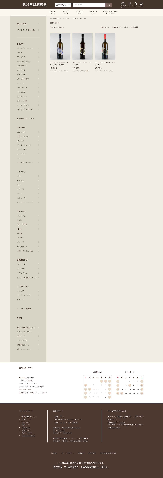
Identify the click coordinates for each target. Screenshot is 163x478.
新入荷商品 (21, 23)
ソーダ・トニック (24, 295)
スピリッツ (66, 18)
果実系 (19, 220)
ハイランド (21, 70)
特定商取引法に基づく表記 (108, 453)
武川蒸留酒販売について (26, 327)
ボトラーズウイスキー (25, 118)
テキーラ (20, 189)
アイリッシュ (22, 87)
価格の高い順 (116, 27)
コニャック (21, 132)
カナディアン (22, 96)
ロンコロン (83, 18)
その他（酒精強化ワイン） (27, 277)
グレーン (20, 83)
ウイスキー (21, 44)
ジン (19, 176)
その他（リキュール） (25, 251)
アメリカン (21, 92)
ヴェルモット (22, 246)
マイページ (21, 336)
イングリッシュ (23, 105)
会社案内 (81, 453)
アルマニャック (23, 136)
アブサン (20, 237)
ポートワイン (22, 268)
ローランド (21, 74)
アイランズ (21, 57)
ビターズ (20, 242)
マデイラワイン (23, 273)
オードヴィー (22, 154)
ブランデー (21, 127)
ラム (74, 18)
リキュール (21, 211)
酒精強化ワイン (23, 260)
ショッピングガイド (24, 331)
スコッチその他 (23, 79)
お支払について (26, 419)
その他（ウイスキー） (25, 109)
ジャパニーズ (22, 100)
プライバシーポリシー (67, 453)
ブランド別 (21, 216)
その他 (19, 317)
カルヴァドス (22, 149)
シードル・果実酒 (24, 308)
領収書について (23, 345)
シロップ (20, 291)
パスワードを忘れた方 (28, 436)
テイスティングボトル (26, 30)
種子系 (19, 229)
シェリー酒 (21, 264)
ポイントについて (24, 349)
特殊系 (19, 233)
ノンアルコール (23, 286)
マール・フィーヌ (24, 145)
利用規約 (53, 453)
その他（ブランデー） (25, 162)
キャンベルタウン (24, 61)
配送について (25, 422)
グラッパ (20, 140)
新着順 (126, 27)
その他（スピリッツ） (25, 202)
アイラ (19, 52)
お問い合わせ (92, 453)
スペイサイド (22, 65)
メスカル (20, 193)
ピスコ (19, 158)
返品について (25, 425)
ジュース (20, 299)
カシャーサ (21, 198)
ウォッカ (20, 180)
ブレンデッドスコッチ (25, 48)
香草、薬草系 (22, 224)
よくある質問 (22, 340)
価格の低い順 (105, 27)
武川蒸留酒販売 (54, 18)
